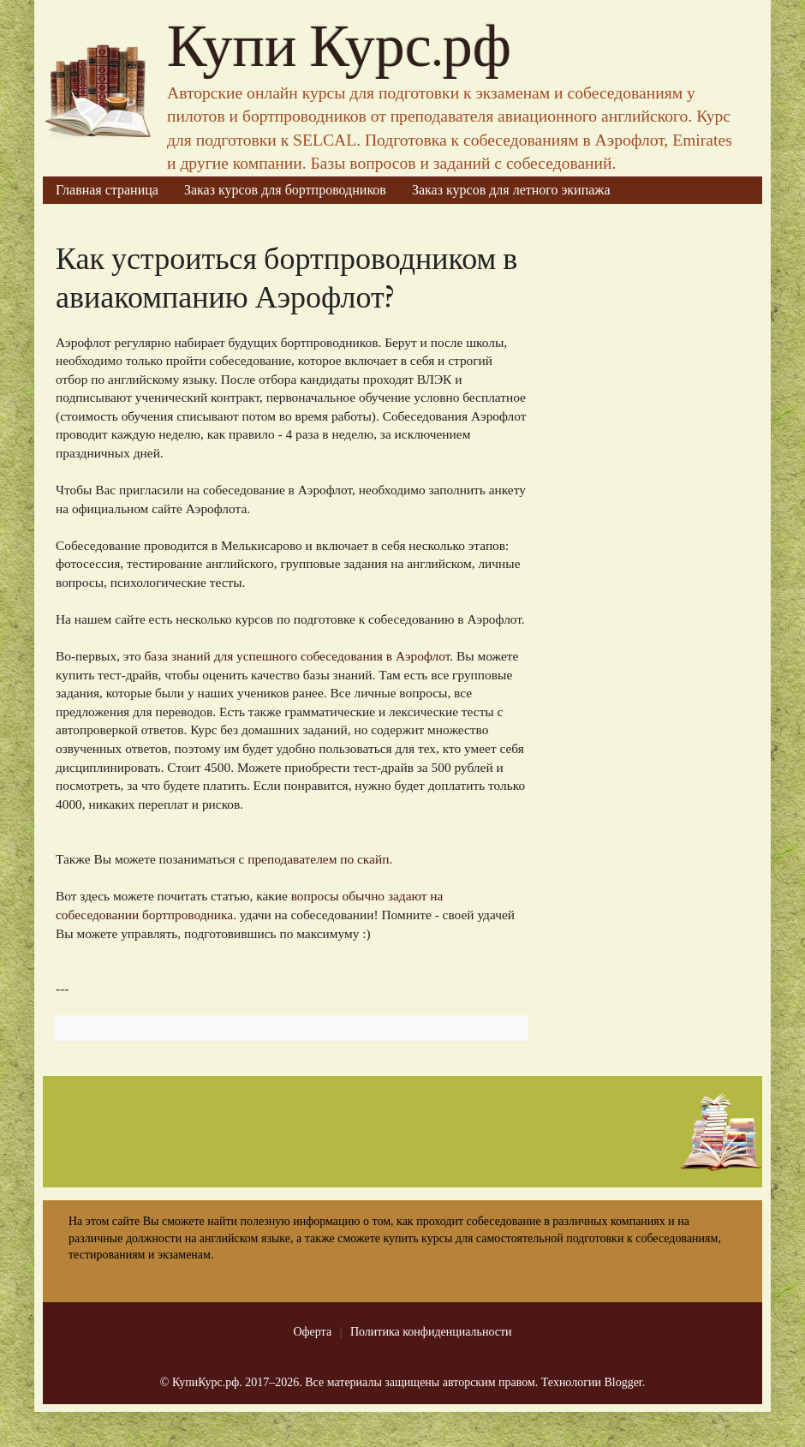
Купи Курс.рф (339, 47)
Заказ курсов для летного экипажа (511, 189)
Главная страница (107, 189)
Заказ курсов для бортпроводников (285, 189)
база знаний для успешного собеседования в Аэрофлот (297, 656)
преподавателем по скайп (318, 859)
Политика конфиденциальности (431, 1331)
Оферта (312, 1331)
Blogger (622, 1382)
